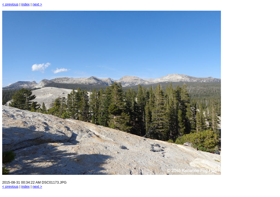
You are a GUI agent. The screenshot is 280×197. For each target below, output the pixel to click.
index (25, 4)
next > (37, 4)
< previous (10, 4)
